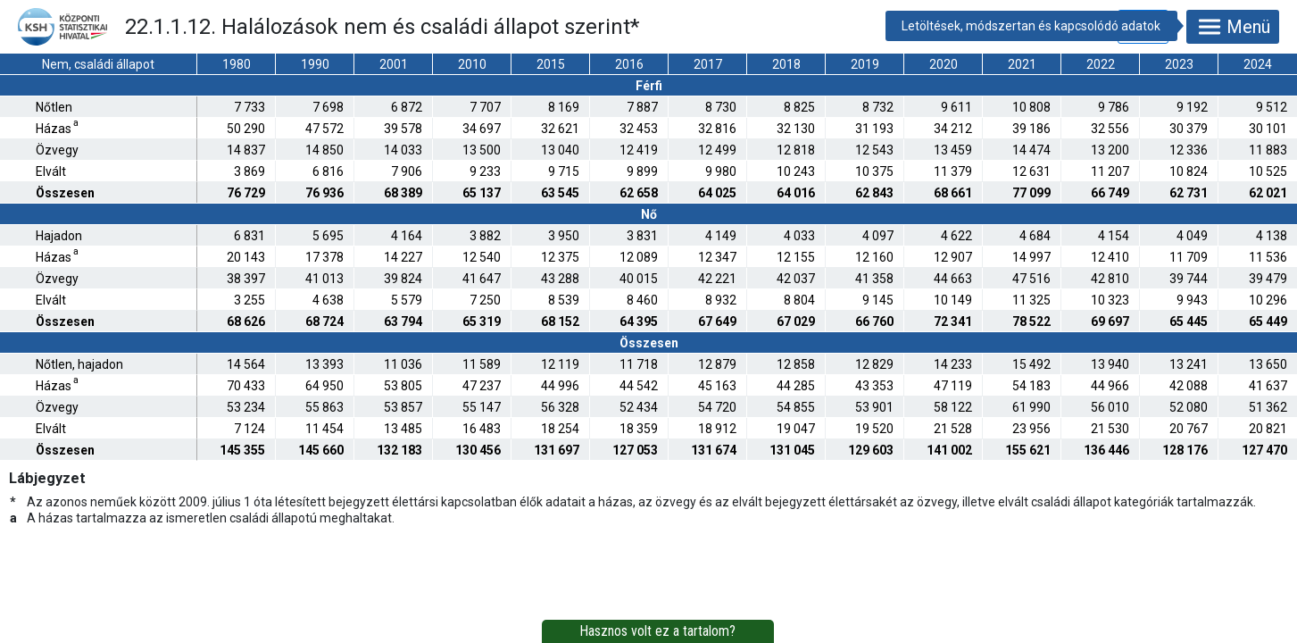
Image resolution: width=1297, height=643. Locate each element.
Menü (1232, 27)
